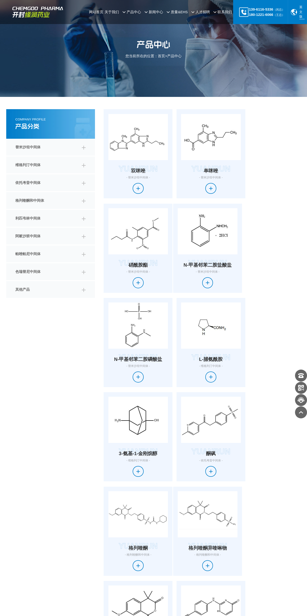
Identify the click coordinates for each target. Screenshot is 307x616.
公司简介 (13, 556)
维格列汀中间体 (28, 165)
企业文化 (13, 564)
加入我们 (185, 556)
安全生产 (158, 573)
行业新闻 (135, 564)
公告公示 (135, 573)
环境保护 (158, 564)
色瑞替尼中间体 (28, 272)
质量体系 (158, 556)
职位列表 (185, 564)
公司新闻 (135, 556)
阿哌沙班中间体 (28, 236)
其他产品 (22, 289)
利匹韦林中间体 (28, 218)
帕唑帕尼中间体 (28, 254)
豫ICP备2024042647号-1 (119, 605)
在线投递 (185, 573)
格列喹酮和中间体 (29, 200)
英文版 (300, 12)
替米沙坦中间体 (28, 147)
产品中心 (174, 56)
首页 (161, 56)
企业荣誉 (13, 573)
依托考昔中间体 (28, 183)
